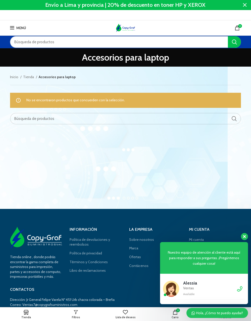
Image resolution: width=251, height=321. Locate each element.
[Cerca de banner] (244, 5)
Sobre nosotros (141, 239)
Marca (133, 248)
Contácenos (138, 265)
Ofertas (135, 257)
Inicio (14, 77)
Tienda (29, 77)
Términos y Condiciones (89, 262)
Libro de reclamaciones (88, 270)
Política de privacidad (86, 253)
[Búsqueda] (125, 42)
